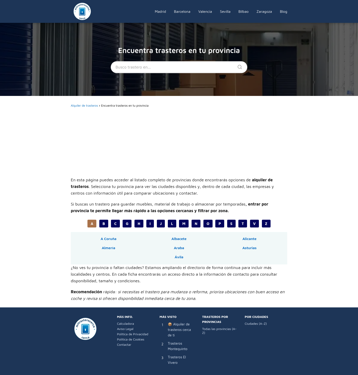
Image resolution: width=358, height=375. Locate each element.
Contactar (124, 344)
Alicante (249, 239)
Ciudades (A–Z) (256, 323)
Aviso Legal (125, 329)
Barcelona (182, 11)
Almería (108, 248)
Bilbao (243, 11)
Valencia (205, 11)
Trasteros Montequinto (177, 346)
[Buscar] (238, 65)
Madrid (160, 11)
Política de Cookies (130, 339)
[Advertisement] (179, 143)
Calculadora (125, 323)
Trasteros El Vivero (177, 359)
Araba (179, 248)
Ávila (179, 257)
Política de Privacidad (132, 334)
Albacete (179, 239)
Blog (283, 11)
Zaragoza (264, 11)
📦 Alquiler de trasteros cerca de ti (179, 329)
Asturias (249, 248)
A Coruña (108, 239)
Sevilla (225, 11)
